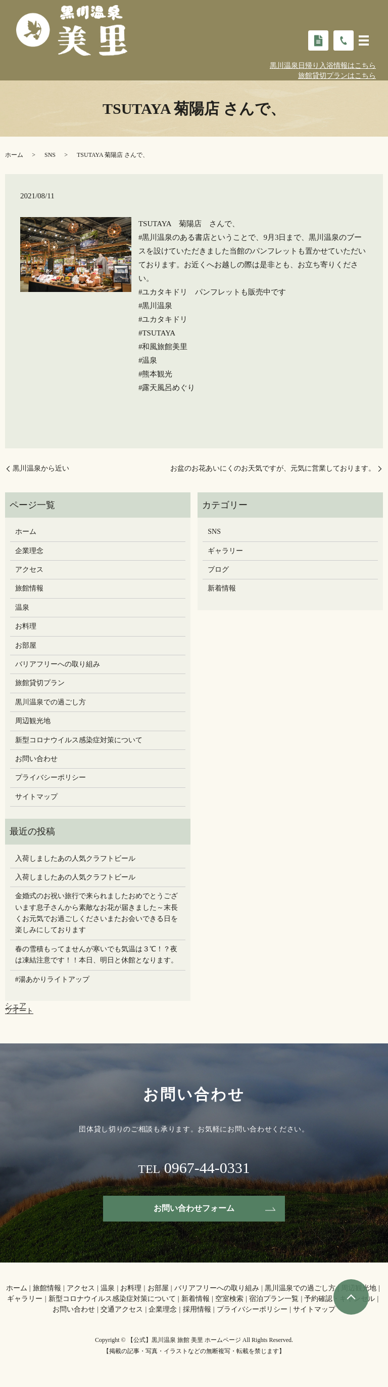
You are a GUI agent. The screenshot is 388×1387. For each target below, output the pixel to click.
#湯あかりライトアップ (52, 979)
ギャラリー (225, 551)
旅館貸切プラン (40, 683)
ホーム (14, 154)
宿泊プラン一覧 (274, 1298)
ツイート (19, 1011)
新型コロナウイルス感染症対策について (78, 740)
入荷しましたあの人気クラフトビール (75, 858)
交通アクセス (122, 1309)
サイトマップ (36, 797)
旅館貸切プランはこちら (337, 75)
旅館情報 (29, 588)
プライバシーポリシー (50, 777)
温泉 (22, 607)
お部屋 (25, 645)
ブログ (218, 569)
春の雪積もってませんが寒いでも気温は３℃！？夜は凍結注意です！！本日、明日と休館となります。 (96, 954)
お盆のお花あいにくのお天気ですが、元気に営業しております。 (272, 468)
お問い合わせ (36, 759)
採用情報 (197, 1309)
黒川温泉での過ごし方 (50, 702)
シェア (15, 1006)
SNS (50, 154)
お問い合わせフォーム (194, 1208)
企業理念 (29, 551)
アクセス (29, 569)
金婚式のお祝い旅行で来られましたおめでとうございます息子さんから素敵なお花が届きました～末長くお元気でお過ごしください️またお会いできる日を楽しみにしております (96, 913)
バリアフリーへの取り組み (57, 664)
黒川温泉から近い (44, 468)
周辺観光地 (33, 721)
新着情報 (222, 588)
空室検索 (229, 1298)
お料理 (25, 626)
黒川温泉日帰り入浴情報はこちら (323, 65)
